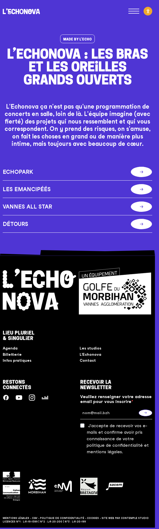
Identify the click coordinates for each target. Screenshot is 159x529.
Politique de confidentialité (62, 518)
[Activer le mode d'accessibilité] (148, 11)
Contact (88, 360)
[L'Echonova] (21, 11)
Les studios (90, 348)
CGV (34, 518)
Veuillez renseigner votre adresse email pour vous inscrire (116, 399)
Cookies (93, 518)
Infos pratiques (17, 360)
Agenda (10, 348)
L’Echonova (90, 354)
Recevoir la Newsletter (96, 384)
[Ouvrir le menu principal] (133, 11)
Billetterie (12, 354)
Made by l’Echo (77, 39)
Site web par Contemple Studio (125, 518)
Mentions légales (16, 518)
